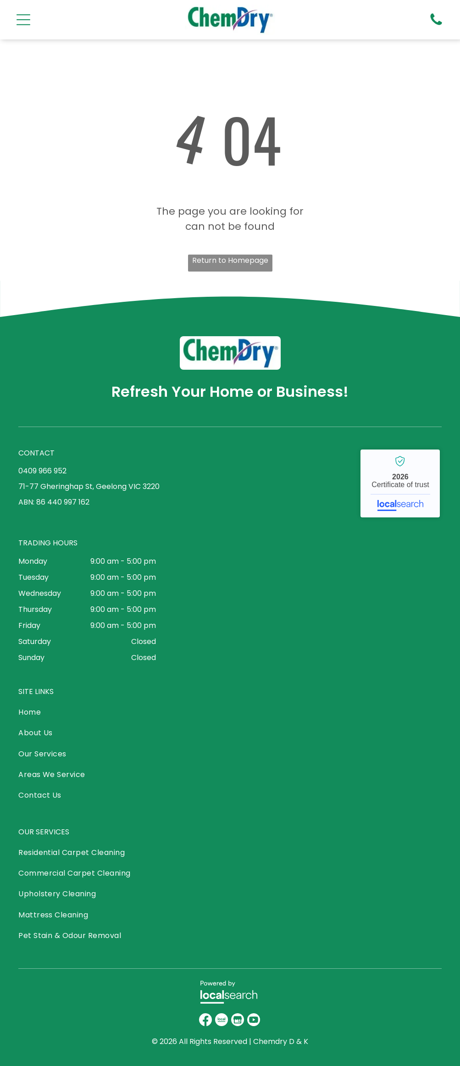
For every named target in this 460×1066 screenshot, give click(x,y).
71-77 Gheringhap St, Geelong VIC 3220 (89, 486)
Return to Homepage (230, 260)
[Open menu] (23, 20)
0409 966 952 (42, 471)
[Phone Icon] (436, 24)
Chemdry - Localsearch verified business (400, 483)
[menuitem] (87, 714)
